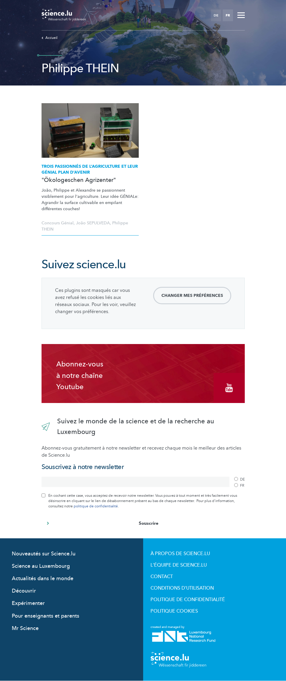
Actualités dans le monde (42, 578)
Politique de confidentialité (188, 599)
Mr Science (25, 628)
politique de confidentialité (96, 506)
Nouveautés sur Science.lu (43, 553)
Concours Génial (58, 223)
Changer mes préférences (192, 295)
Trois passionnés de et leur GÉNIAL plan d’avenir (90, 169)
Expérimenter (28, 603)
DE (216, 15)
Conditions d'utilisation (182, 588)
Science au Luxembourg (41, 566)
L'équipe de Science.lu (179, 565)
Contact (162, 576)
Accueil (49, 37)
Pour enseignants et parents (45, 616)
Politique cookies (174, 611)
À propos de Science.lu (180, 553)
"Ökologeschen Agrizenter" (79, 180)
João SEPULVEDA (93, 223)
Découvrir (24, 591)
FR (228, 15)
